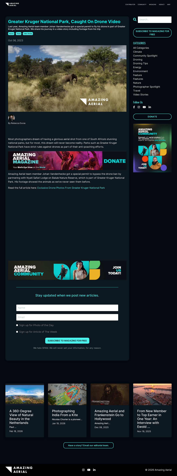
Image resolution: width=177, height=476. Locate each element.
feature (137, 75)
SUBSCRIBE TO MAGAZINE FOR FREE (152, 33)
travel (19, 33)
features (138, 78)
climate (137, 51)
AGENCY (162, 4)
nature (11, 33)
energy (137, 67)
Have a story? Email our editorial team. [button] (88, 445)
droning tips (140, 63)
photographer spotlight (146, 86)
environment (140, 71)
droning (137, 59)
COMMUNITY (142, 4)
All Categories (141, 47)
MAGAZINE (152, 4)
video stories (28, 33)
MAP (168, 4)
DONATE (152, 116)
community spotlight (145, 55)
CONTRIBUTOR (130, 4)
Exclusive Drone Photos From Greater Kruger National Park (71, 187)
